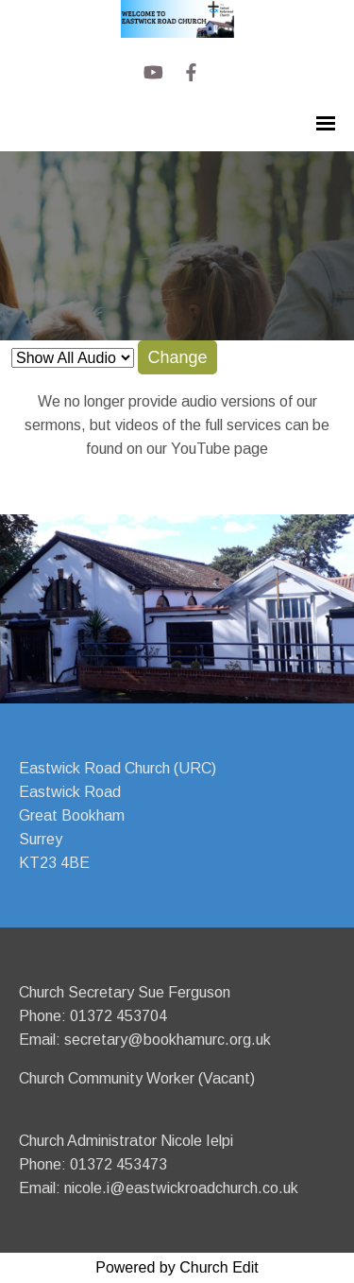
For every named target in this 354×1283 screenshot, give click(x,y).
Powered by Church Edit (177, 1267)
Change (177, 357)
